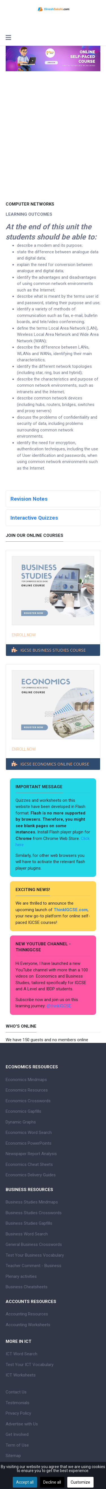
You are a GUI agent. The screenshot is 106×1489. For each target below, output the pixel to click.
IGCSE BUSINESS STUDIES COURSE (53, 650)
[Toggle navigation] (8, 38)
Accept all (25, 1482)
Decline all (52, 1482)
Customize (80, 1482)
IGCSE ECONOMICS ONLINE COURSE (54, 764)
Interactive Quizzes (34, 518)
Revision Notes (28, 499)
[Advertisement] (53, 144)
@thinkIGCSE (59, 1005)
